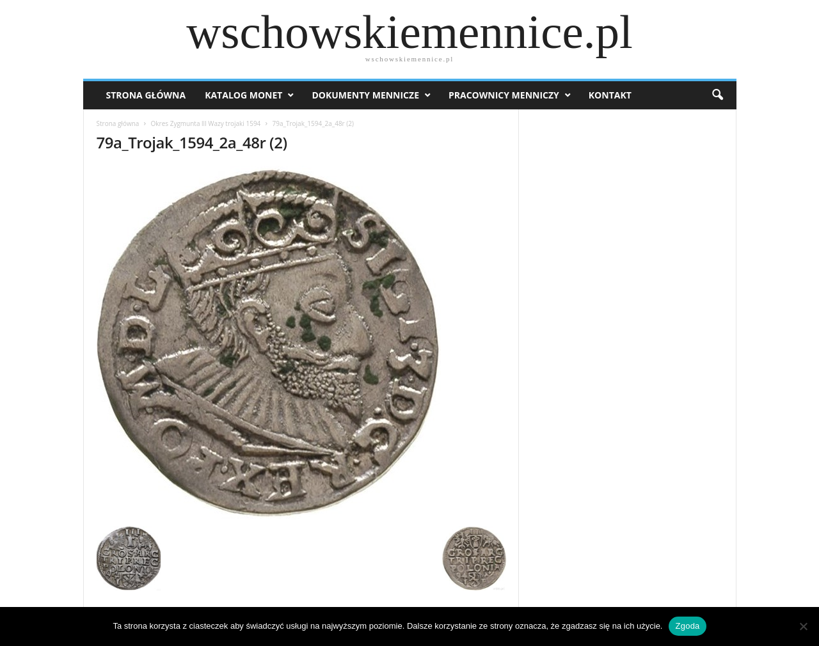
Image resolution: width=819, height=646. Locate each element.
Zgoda (687, 626)
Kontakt (610, 95)
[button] (717, 95)
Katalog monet (243, 95)
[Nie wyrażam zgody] (803, 626)
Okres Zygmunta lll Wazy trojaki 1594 (206, 123)
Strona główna (118, 123)
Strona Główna (146, 95)
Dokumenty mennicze (365, 95)
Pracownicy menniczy (504, 95)
